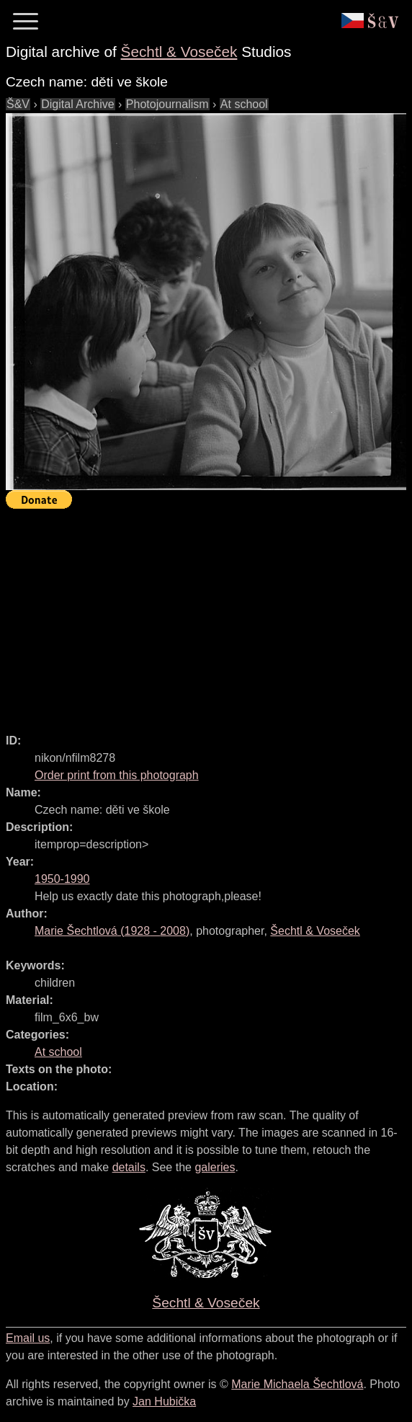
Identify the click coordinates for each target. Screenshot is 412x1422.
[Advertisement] (209, 615)
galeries (214, 1167)
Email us (28, 1338)
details (128, 1167)
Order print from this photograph (117, 775)
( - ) (112, 931)
